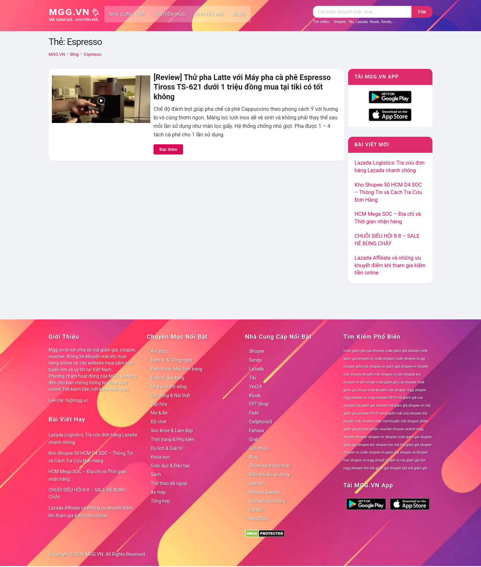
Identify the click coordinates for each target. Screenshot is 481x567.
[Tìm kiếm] (362, 12)
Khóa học (160, 457)
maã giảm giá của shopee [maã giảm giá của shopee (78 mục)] (397, 382)
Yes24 (255, 386)
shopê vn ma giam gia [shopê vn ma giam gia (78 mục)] (403, 460)
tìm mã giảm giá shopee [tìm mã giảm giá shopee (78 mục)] (382, 468)
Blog (239, 14)
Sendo (386, 22)
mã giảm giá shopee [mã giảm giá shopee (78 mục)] (371, 405)
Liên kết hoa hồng (267, 501)
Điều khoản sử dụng (269, 474)
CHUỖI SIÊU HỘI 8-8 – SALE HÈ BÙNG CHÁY (87, 493)
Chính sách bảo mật (269, 465)
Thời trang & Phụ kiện (172, 439)
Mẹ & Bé (159, 412)
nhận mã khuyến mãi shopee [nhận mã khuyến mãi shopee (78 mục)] (396, 421)
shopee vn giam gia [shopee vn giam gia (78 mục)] (384, 452)
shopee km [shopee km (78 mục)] (366, 445)
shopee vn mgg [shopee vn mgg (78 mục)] (362, 460)
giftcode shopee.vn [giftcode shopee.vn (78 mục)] (370, 366)
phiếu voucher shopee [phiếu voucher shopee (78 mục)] (387, 429)
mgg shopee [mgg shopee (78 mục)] (416, 390)
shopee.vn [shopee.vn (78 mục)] (376, 437)
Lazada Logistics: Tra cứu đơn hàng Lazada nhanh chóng (93, 438)
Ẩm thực (159, 351)
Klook (374, 22)
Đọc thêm (168, 149)
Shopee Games (264, 492)
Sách (156, 474)
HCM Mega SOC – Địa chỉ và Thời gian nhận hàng (88, 475)
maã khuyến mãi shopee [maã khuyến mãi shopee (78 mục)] (387, 390)
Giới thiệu (258, 448)
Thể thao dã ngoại (169, 483)
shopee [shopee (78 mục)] (361, 437)
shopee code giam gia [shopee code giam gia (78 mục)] (402, 437)
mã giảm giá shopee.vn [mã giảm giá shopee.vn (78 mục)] (406, 405)
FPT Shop (259, 404)
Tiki (351, 22)
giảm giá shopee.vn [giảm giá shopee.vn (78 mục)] (402, 366)
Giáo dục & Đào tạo (170, 465)
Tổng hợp (160, 501)
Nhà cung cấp (127, 14)
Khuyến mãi (209, 14)
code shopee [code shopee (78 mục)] (385, 358)
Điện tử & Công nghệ (172, 360)
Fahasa (256, 430)
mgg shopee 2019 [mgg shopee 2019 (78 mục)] (382, 397)
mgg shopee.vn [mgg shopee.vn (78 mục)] (355, 397)
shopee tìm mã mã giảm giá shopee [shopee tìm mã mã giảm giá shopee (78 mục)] (403, 445)
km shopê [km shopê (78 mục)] (367, 382)
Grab (254, 439)
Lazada (362, 22)
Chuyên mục (170, 14)
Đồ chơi (158, 421)
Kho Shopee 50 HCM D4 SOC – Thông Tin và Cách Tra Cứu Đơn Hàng (388, 192)
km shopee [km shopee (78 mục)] (406, 374)
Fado (254, 412)
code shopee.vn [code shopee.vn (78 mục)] (407, 358)
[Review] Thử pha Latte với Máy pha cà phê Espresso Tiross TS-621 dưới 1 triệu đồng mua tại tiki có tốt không (242, 87)
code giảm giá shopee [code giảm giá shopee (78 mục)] (402, 351)
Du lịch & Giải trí (167, 448)
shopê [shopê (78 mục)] (380, 460)
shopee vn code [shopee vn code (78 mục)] (356, 452)
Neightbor (259, 518)
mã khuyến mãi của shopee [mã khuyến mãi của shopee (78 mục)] (400, 413)
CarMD (256, 510)
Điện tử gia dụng (167, 377)
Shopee (340, 22)
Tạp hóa (159, 404)
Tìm (422, 12)
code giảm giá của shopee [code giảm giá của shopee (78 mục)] (364, 351)
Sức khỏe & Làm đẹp (172, 430)
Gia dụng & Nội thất (170, 395)
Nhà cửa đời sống (169, 386)
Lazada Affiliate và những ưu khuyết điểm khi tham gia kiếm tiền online (390, 265)
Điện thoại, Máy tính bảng (176, 369)
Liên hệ (256, 483)
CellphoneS (260, 421)
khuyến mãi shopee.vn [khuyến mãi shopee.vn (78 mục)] (380, 374)
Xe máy (158, 492)
